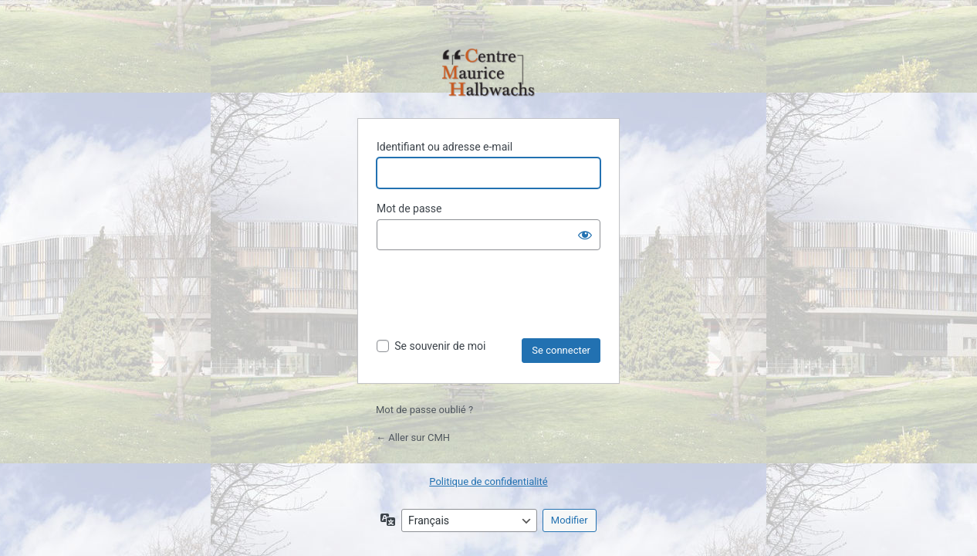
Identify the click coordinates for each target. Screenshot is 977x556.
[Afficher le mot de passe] (585, 234)
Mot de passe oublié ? (424, 409)
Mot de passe (409, 208)
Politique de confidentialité (488, 481)
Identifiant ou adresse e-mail (444, 147)
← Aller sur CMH (413, 437)
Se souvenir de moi (439, 346)
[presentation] (494, 300)
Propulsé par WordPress (488, 74)
